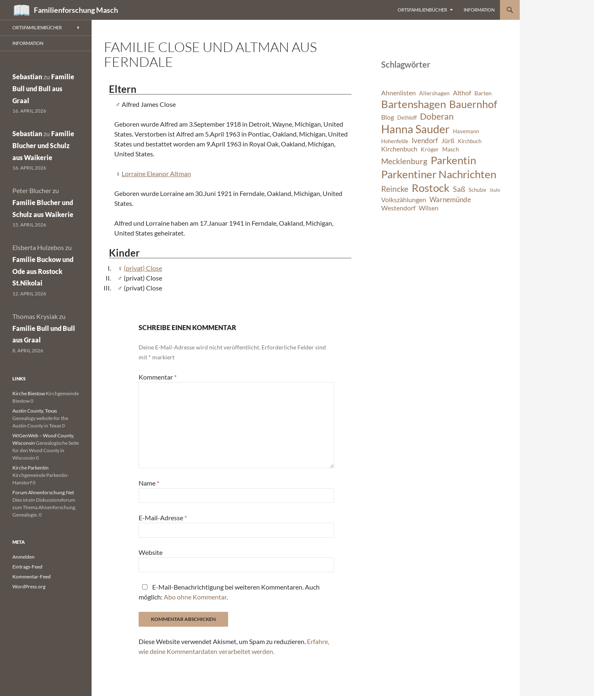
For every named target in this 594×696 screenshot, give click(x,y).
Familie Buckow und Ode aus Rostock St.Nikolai (42, 271)
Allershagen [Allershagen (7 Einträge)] (434, 93)
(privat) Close (143, 268)
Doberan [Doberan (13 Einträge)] (437, 116)
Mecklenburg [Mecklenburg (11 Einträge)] (404, 161)
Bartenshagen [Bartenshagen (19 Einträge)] (413, 104)
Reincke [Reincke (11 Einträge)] (394, 188)
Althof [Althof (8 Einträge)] (462, 93)
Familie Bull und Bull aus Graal (43, 88)
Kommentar (158, 377)
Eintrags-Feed (27, 567)
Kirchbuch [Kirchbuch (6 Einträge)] (469, 141)
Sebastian (27, 76)
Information (479, 9)
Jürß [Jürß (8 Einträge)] (448, 140)
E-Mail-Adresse (163, 517)
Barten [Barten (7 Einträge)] (483, 93)
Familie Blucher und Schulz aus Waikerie (43, 145)
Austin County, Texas (34, 411)
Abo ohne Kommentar (195, 597)
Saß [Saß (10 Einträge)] (459, 188)
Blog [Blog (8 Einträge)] (387, 117)
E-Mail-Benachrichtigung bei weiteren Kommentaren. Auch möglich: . (229, 592)
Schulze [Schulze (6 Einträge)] (477, 190)
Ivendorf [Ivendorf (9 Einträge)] (425, 140)
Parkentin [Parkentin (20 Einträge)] (453, 160)
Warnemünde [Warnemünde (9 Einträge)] (450, 199)
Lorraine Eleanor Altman (156, 173)
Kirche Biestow (28, 393)
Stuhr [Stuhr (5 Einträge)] (495, 190)
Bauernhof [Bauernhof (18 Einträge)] (473, 104)
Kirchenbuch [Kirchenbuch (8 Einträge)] (399, 149)
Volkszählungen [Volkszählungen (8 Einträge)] (403, 199)
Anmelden (23, 557)
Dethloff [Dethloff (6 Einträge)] (407, 118)
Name (149, 483)
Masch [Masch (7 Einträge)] (450, 149)
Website (151, 552)
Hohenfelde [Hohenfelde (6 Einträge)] (394, 141)
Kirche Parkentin (30, 468)
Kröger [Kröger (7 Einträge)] (430, 149)
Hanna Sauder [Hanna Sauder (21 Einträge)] (415, 129)
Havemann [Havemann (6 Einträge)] (466, 131)
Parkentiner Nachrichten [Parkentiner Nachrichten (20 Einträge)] (438, 174)
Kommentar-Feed (31, 576)
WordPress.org (28, 586)
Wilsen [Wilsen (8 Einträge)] (428, 208)
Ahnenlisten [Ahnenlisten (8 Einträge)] (398, 93)
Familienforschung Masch (76, 9)
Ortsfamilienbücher (422, 9)
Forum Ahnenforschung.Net (43, 492)
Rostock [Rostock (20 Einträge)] (431, 187)
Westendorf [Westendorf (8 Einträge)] (398, 208)
